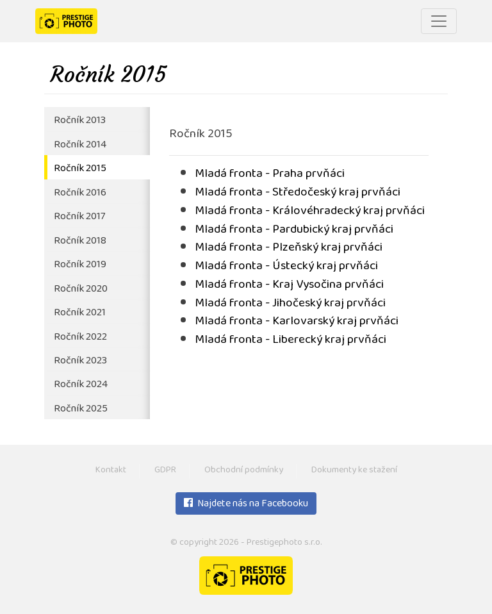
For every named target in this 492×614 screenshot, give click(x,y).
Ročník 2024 (81, 385)
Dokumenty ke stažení (354, 470)
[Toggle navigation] (439, 21)
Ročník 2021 (80, 313)
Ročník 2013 (80, 121)
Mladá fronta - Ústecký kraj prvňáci (286, 266)
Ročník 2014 (80, 145)
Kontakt (110, 470)
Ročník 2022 (80, 337)
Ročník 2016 (80, 193)
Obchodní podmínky (243, 470)
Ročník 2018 (80, 241)
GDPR (165, 470)
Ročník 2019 (80, 265)
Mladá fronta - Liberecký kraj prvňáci (290, 340)
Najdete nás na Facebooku (246, 504)
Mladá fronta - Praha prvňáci (270, 174)
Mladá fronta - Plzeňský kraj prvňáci (288, 248)
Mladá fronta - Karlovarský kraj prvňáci (296, 322)
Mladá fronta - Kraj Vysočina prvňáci (289, 285)
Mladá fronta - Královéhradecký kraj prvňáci (310, 211)
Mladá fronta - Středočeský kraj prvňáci (297, 193)
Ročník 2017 (79, 217)
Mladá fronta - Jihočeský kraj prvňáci (290, 304)
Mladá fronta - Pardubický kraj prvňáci (294, 230)
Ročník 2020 (81, 289)
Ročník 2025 (81, 409)
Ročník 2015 (80, 169)
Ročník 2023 (80, 361)
